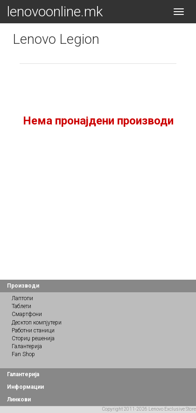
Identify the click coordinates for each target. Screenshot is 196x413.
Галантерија (27, 346)
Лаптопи (22, 298)
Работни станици (33, 330)
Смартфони (27, 314)
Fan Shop (23, 354)
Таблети (21, 306)
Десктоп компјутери (37, 322)
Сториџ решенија (33, 338)
